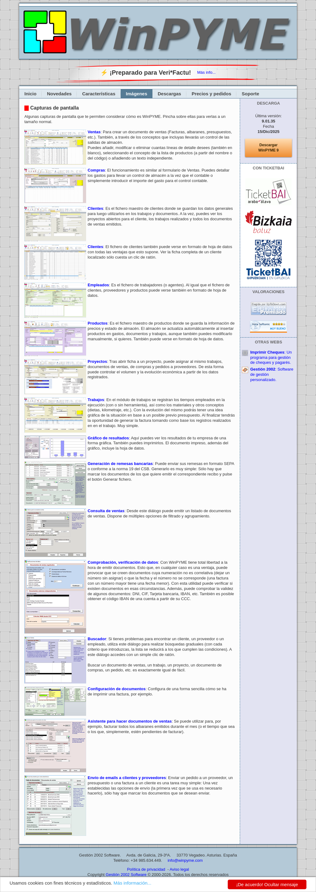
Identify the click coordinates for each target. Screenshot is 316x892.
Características (98, 93)
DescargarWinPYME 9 (268, 147)
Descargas (169, 93)
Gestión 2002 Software (126, 874)
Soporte (250, 93)
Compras (96, 170)
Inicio (30, 93)
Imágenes (136, 93)
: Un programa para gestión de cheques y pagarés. (271, 357)
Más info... (206, 72)
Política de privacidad (146, 869)
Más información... (133, 883)
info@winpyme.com (185, 860)
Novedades (59, 93)
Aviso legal (179, 869)
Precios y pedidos (211, 93)
